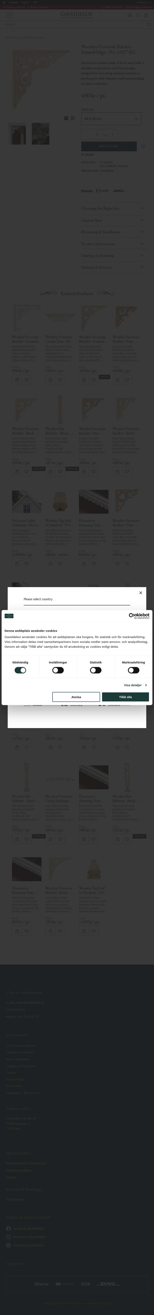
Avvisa (76, 697)
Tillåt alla (125, 697)
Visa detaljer (133, 685)
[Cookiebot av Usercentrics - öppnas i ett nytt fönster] (131, 616)
